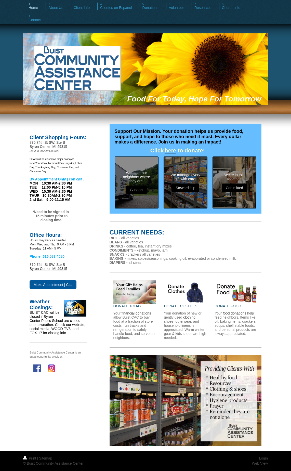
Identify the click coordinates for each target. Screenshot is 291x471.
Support (136, 190)
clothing (189, 317)
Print (30, 458)
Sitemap (45, 458)
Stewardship (185, 188)
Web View (260, 463)
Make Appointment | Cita (53, 285)
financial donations (136, 313)
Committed (234, 188)
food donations (234, 313)
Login (263, 458)
